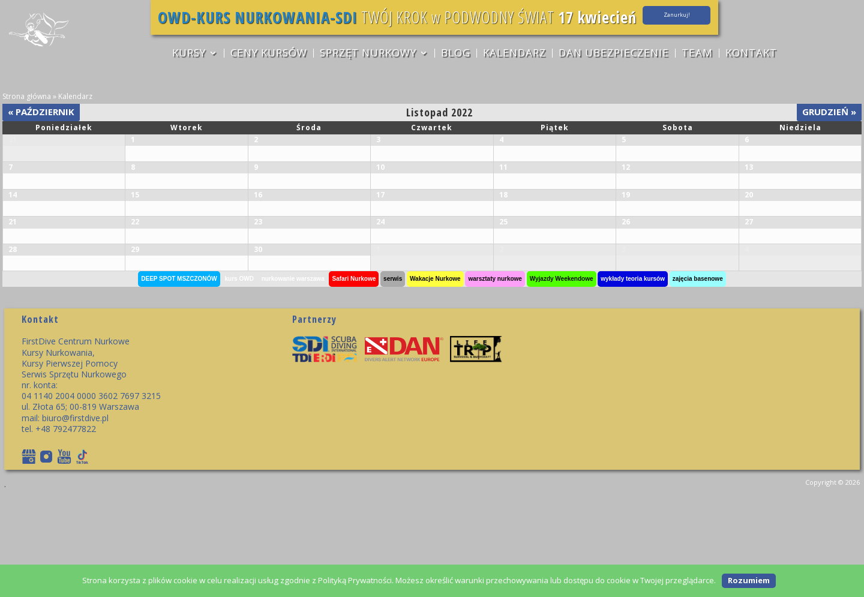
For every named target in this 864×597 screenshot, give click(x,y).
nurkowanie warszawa (293, 382)
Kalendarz (514, 54)
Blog (455, 54)
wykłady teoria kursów (633, 382)
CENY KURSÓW (267, 54)
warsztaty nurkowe (494, 382)
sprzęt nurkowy (367, 54)
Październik (41, 112)
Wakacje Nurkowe (435, 382)
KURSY (186, 54)
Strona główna (26, 96)
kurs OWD (239, 382)
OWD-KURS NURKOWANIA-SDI (251, 17)
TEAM (698, 54)
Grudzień (829, 112)
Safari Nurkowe (354, 382)
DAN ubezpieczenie (614, 54)
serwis (392, 382)
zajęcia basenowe (698, 382)
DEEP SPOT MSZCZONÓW (179, 382)
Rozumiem (749, 580)
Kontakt (753, 54)
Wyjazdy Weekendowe (561, 382)
